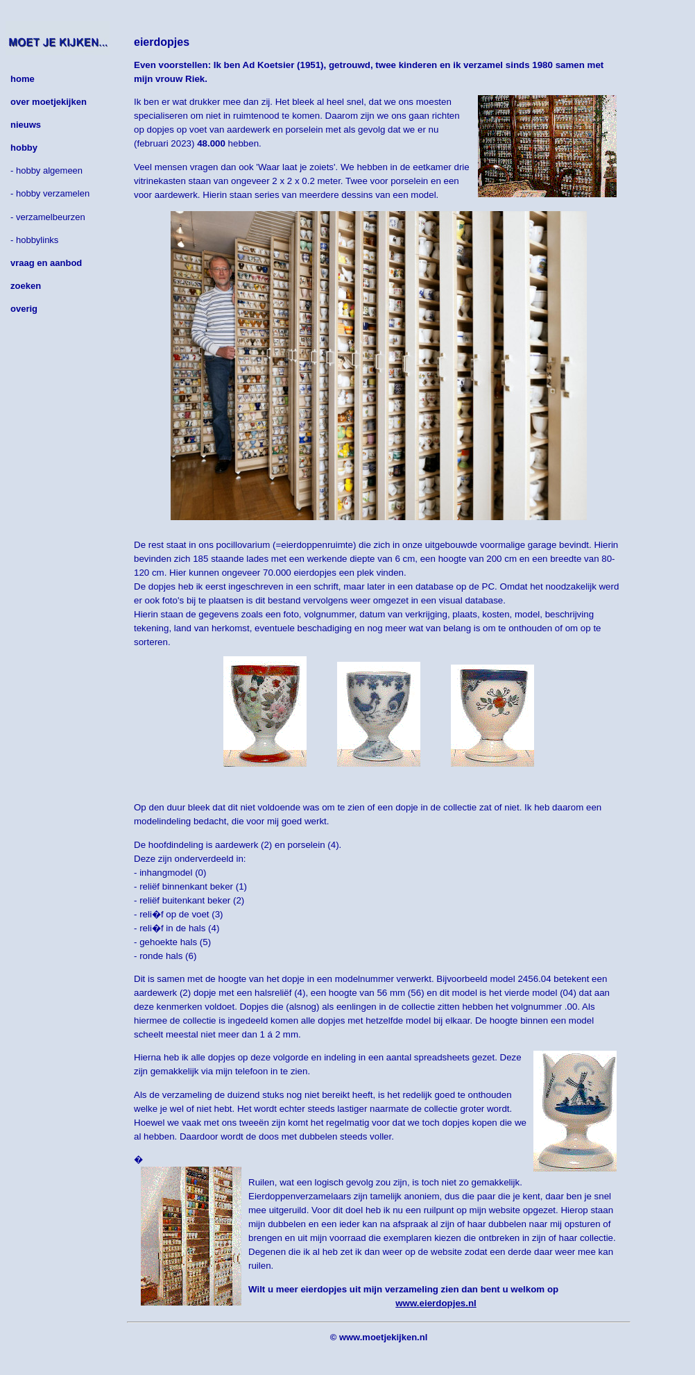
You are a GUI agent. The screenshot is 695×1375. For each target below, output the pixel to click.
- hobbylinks (34, 240)
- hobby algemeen (46, 170)
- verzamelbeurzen (47, 217)
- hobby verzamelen (49, 193)
